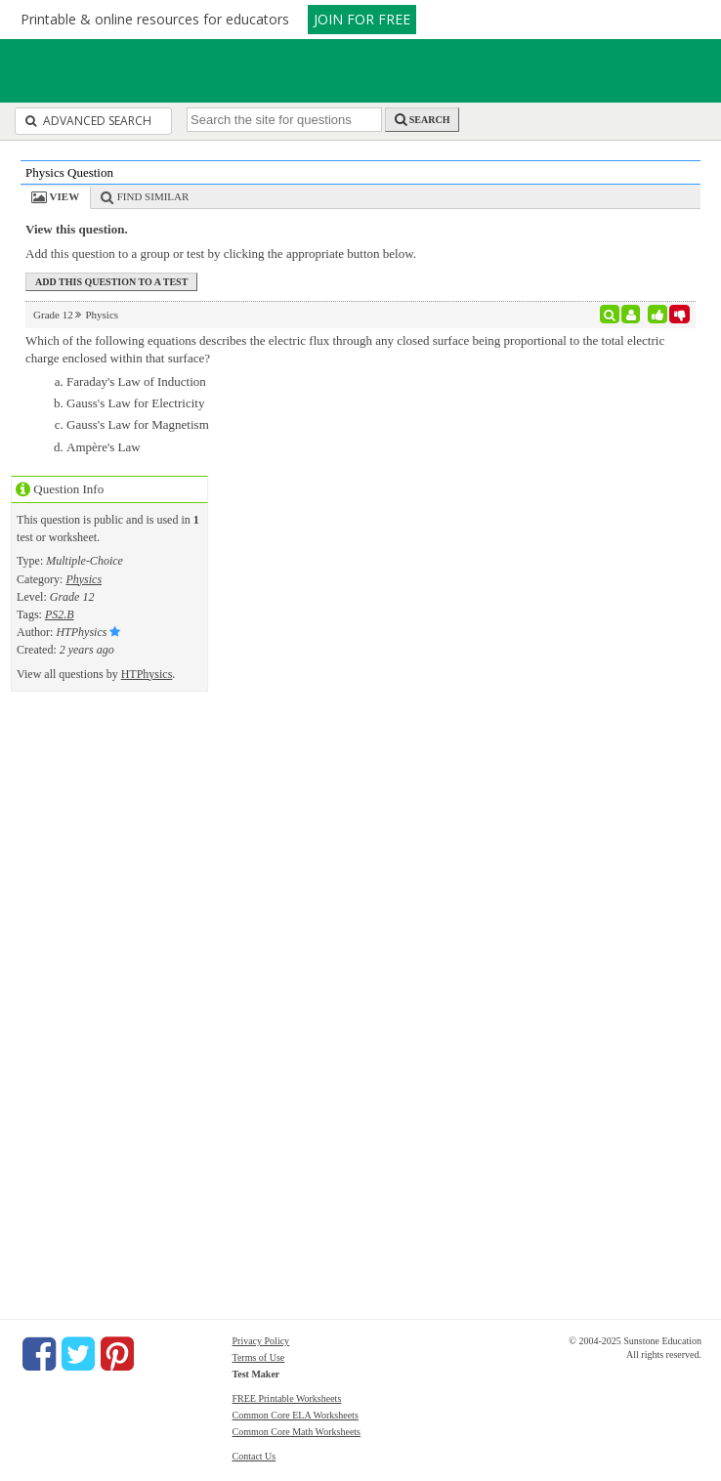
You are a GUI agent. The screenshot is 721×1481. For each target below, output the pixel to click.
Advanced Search (88, 120)
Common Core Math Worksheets (297, 1431)
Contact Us (254, 1456)
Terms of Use (259, 1357)
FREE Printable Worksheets (287, 1398)
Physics (83, 579)
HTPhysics (147, 674)
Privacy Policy (261, 1340)
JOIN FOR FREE (362, 19)
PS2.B (59, 614)
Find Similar (153, 196)
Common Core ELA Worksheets (296, 1415)
